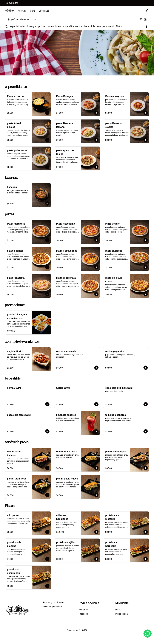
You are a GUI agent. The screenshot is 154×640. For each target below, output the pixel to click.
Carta (32, 11)
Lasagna (32, 26)
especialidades (18, 26)
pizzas (41, 26)
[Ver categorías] (146, 26)
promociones (54, 26)
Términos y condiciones (53, 602)
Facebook (83, 614)
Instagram (83, 609)
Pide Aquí (21, 11)
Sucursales (44, 11)
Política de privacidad (52, 606)
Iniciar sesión (121, 614)
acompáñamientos (72, 26)
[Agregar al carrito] (47, 113)
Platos (119, 26)
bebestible (89, 26)
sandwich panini (105, 26)
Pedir (117, 609)
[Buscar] (6, 26)
